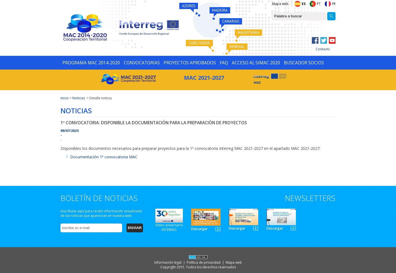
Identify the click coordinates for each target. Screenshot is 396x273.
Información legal (168, 262)
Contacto (323, 49)
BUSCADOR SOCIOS (304, 63)
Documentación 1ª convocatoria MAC (104, 156)
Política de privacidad (204, 262)
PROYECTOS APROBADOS (190, 63)
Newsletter (218, 229)
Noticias (78, 98)
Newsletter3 (293, 228)
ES (304, 3)
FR (334, 3)
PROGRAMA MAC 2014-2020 (91, 63)
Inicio (65, 98)
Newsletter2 (255, 228)
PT (319, 3)
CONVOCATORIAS (142, 63)
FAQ (224, 63)
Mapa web (280, 3)
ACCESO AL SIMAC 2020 (256, 63)
